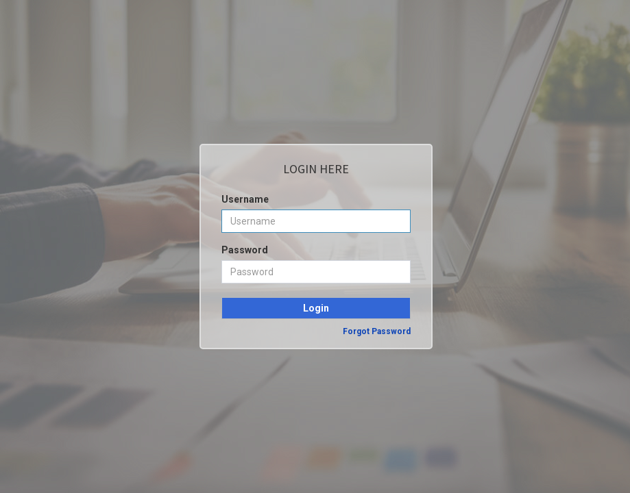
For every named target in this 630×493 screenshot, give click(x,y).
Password (244, 249)
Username (245, 199)
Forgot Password (377, 331)
